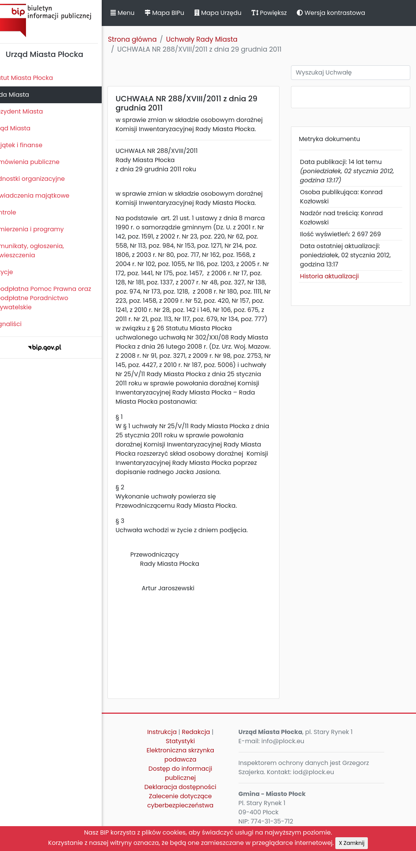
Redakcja (206, 741)
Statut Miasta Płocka (35, 77)
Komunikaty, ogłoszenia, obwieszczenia (40, 251)
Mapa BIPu (177, 12)
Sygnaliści (19, 324)
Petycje (15, 272)
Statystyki (190, 750)
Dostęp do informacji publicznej (190, 782)
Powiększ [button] (282, 12)
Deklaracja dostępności (190, 796)
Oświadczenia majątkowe (43, 195)
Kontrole (16, 212)
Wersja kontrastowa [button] (344, 12)
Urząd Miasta (23, 128)
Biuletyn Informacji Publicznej (57, 20)
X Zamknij (351, 843)
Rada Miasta (23, 94)
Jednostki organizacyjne (41, 178)
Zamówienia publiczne (38, 162)
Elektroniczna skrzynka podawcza (190, 764)
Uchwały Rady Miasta (214, 39)
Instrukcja (171, 741)
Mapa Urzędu (230, 12)
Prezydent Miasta (30, 111)
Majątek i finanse (29, 145)
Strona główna (145, 39)
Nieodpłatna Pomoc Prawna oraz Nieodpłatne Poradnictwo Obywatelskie (54, 298)
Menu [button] (135, 12)
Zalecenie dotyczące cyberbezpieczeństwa (190, 810)
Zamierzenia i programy (40, 229)
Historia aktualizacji (335, 276)
